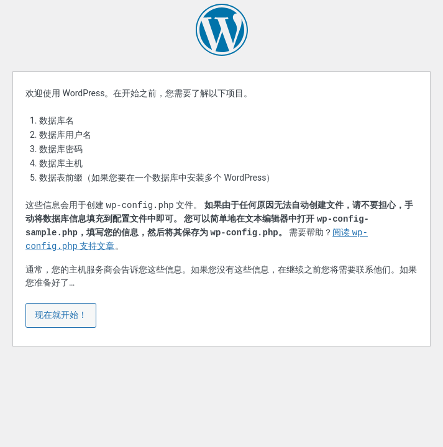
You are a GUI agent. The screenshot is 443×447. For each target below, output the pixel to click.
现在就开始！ (61, 315)
